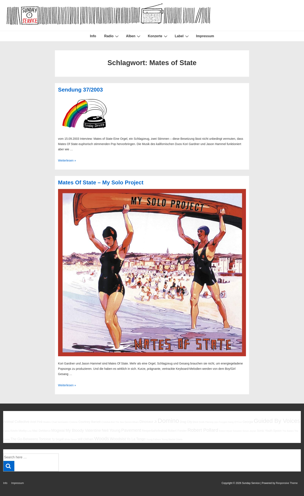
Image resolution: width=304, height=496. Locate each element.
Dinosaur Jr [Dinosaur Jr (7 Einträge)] (148, 421)
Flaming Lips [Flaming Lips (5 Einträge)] (211, 422)
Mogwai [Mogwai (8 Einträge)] (58, 430)
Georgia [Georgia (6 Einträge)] (248, 421)
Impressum (205, 36)
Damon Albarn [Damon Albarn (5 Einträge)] (132, 422)
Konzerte (158, 36)
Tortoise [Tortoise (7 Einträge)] (45, 439)
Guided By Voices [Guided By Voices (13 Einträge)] (277, 421)
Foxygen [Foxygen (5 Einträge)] (223, 422)
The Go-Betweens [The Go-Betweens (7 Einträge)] (24, 439)
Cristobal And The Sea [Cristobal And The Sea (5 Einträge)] (112, 422)
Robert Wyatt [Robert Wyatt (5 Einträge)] (225, 431)
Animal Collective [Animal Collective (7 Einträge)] (16, 421)
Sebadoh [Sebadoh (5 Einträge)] (237, 431)
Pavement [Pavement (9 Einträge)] (131, 430)
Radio (111, 36)
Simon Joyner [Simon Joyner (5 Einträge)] (249, 431)
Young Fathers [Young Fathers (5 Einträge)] (153, 439)
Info (93, 36)
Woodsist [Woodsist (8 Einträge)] (118, 439)
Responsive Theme (287, 483)
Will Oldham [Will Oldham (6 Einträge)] (86, 439)
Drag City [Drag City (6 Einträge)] (186, 421)
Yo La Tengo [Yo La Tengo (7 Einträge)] (136, 439)
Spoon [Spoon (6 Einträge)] (277, 430)
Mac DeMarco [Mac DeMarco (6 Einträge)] (41, 430)
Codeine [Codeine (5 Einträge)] (73, 422)
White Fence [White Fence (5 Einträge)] (70, 439)
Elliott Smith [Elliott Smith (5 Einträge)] (199, 422)
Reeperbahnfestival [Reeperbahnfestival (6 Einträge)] (154, 430)
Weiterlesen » (67, 160)
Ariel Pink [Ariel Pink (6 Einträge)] (36, 421)
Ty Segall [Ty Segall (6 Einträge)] (58, 439)
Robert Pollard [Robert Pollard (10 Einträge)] (202, 430)
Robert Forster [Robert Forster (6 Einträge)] (177, 430)
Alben (133, 36)
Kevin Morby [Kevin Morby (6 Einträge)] (18, 430)
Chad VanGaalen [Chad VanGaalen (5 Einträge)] (60, 422)
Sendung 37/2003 (80, 89)
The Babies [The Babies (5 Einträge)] (288, 431)
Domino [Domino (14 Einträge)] (168, 420)
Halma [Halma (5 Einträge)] (6, 431)
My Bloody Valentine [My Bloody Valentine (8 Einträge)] (83, 430)
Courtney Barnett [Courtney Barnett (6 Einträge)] (89, 421)
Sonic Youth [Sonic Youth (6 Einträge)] (265, 430)
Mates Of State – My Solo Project (101, 182)
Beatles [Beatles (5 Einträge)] (47, 422)
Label (182, 36)
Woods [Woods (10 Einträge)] (101, 438)
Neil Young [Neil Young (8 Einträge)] (111, 430)
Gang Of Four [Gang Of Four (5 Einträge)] (235, 422)
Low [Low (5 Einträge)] (29, 431)
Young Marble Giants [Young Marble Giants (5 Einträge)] (172, 439)
